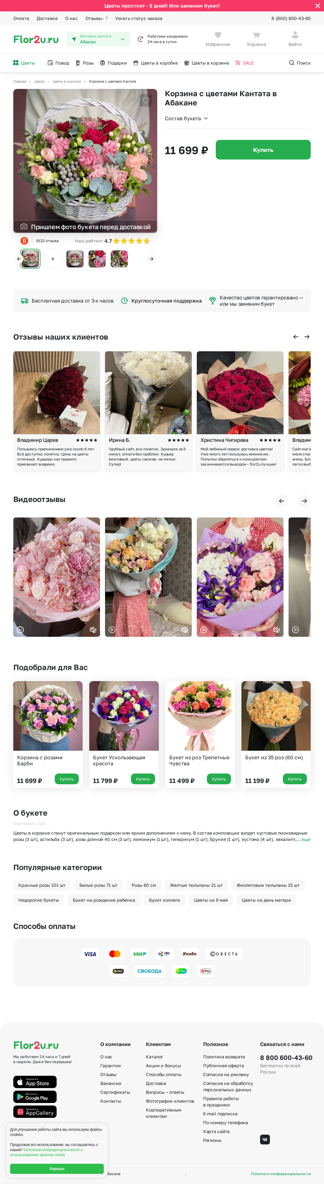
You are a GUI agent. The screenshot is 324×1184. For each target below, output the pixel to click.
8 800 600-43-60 (285, 1057)
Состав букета (187, 118)
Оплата (21, 18)
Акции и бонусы (163, 1065)
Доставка (47, 18)
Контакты (110, 1101)
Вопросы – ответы (165, 1092)
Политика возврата (224, 1056)
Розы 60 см (144, 885)
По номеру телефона (225, 1122)
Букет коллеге (164, 900)
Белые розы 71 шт (98, 885)
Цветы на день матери (266, 900)
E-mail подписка (220, 1113)
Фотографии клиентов (170, 1101)
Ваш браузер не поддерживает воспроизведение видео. (56, 577)
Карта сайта (216, 1131)
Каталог (154, 1056)
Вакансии (111, 1083)
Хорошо (57, 1169)
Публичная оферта (223, 1065)
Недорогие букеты (38, 900)
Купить (263, 149)
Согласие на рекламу (226, 1074)
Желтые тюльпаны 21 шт (196, 885)
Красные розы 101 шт (41, 885)
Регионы (212, 1140)
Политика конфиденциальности (281, 1174)
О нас (71, 18)
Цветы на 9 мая (211, 900)
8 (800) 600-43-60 (291, 18)
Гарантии (110, 1065)
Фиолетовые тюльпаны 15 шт (268, 885)
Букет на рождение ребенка (104, 900)
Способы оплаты (163, 1074)
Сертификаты (115, 1092)
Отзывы (96, 18)
